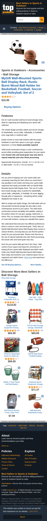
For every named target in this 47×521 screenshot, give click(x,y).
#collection (12, 426)
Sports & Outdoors (14, 70)
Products (28, 465)
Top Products (7, 483)
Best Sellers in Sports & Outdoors (20, 474)
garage (38, 30)
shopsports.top (12, 490)
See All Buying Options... (12, 265)
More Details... (36, 265)
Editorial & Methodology (11, 455)
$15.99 (5, 100)
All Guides (29, 455)
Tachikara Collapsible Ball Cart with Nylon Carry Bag (12, 298)
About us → (6, 446)
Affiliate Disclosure (9, 459)
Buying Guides (30, 462)
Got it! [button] (22, 517)
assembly (29, 30)
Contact (5, 469)
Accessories (37, 70)
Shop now (28, 257)
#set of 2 (23, 428)
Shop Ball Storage (9, 278)
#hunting (40, 426)
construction (18, 30)
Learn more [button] (33, 511)
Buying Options (12, 107)
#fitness (32, 426)
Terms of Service (8, 465)
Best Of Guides (31, 459)
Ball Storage (11, 74)
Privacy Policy (7, 462)
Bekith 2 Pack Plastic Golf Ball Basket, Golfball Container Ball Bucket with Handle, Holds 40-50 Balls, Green (12, 383)
